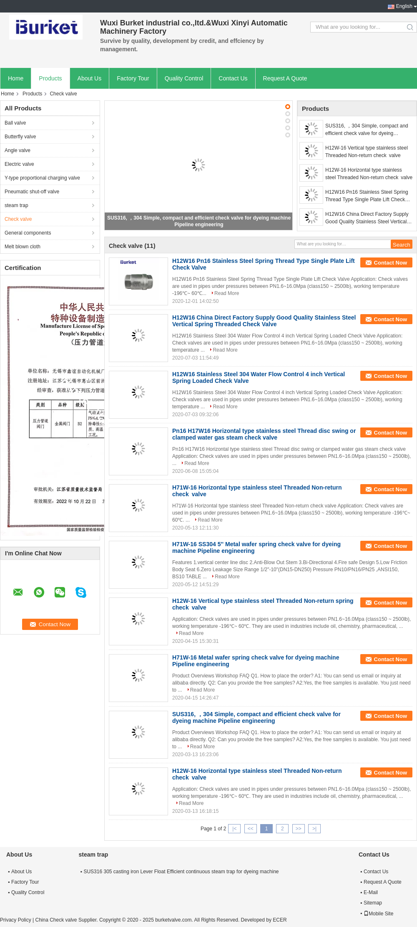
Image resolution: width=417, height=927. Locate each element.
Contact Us (233, 78)
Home (15, 78)
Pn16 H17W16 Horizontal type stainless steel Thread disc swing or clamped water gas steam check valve (264, 434)
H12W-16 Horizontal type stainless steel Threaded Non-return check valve (368, 173)
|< (234, 829)
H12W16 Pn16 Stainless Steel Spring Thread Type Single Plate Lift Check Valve (366, 196)
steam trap (16, 205)
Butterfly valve (20, 137)
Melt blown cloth (22, 247)
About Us (90, 78)
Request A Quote (285, 78)
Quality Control (184, 78)
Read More (226, 293)
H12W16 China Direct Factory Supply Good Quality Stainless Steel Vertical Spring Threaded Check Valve (366, 218)
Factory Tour (133, 78)
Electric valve (19, 164)
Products (50, 78)
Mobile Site (378, 914)
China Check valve (56, 920)
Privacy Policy (15, 920)
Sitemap (373, 903)
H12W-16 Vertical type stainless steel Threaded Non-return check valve (366, 151)
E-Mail (371, 892)
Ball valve (15, 123)
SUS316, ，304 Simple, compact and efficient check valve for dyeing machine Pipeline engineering (366, 130)
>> (298, 829)
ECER (279, 920)
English (404, 6)
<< (251, 829)
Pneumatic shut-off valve (32, 192)
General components (28, 233)
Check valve (18, 219)
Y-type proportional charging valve (42, 178)
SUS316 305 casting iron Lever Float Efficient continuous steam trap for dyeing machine (181, 872)
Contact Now (390, 263)
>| (314, 829)
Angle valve (17, 150)
